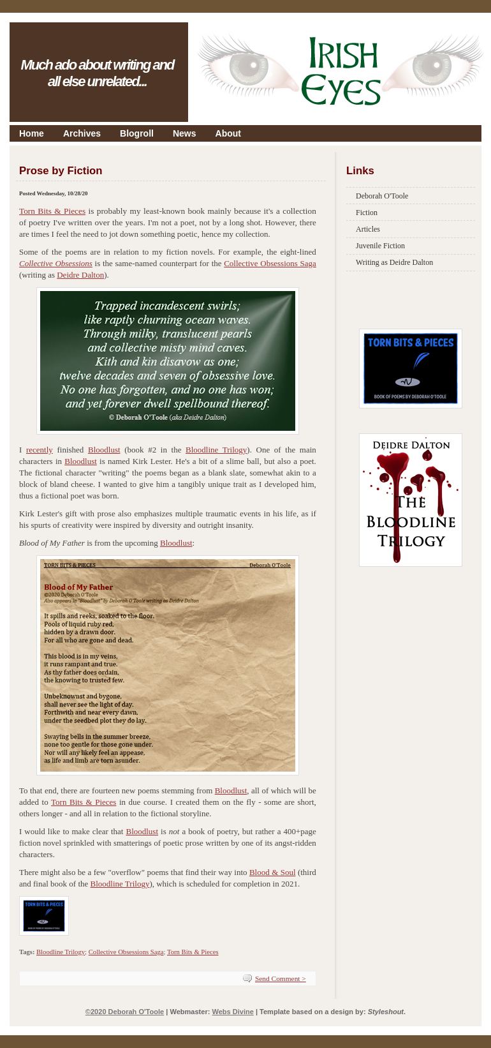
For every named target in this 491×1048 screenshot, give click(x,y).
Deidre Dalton (80, 275)
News (184, 133)
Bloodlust (104, 449)
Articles (368, 229)
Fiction (366, 212)
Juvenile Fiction (380, 245)
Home (31, 133)
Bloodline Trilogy (216, 449)
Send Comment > (280, 978)
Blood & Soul (272, 872)
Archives (82, 133)
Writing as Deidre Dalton (394, 262)
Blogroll (137, 133)
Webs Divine (232, 1011)
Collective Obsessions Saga (270, 263)
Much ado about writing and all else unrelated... (96, 73)
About (228, 133)
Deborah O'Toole (382, 195)
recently (39, 449)
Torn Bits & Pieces (52, 211)
